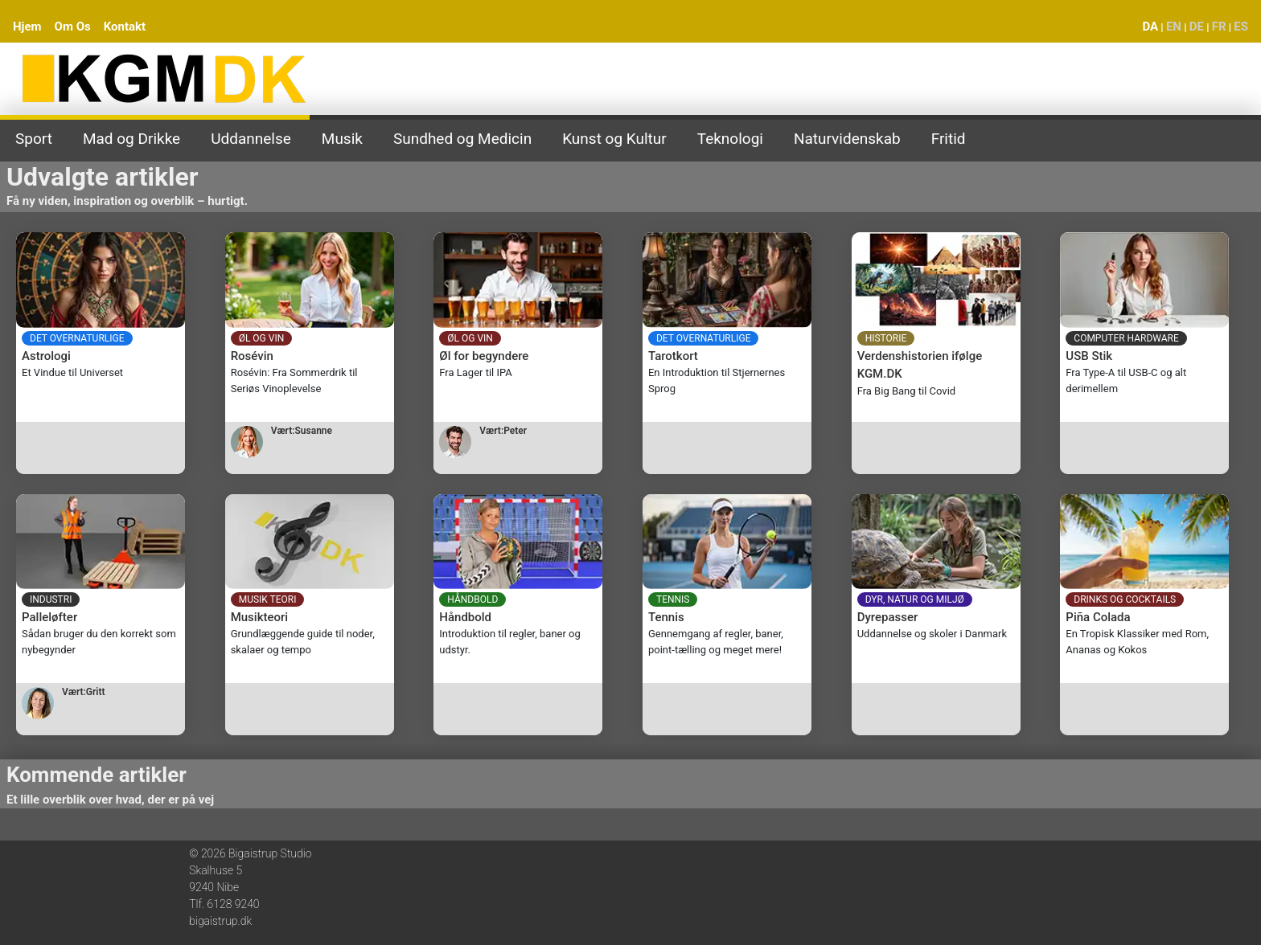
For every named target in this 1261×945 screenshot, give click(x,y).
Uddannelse (251, 138)
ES (1241, 26)
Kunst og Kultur (614, 138)
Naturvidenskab (847, 138)
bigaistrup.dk (220, 920)
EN (1173, 26)
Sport (33, 138)
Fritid (948, 138)
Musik (342, 138)
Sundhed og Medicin (462, 138)
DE (1196, 26)
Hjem (27, 26)
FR (1219, 26)
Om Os (73, 26)
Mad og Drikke (131, 138)
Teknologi (730, 138)
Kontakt (125, 26)
